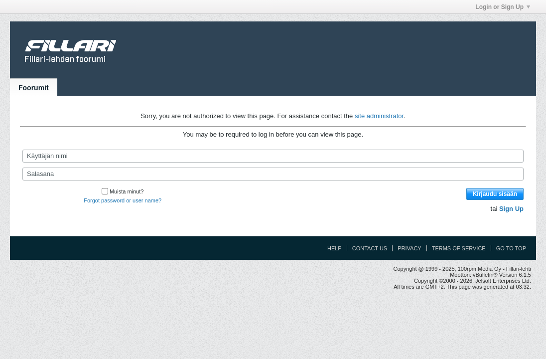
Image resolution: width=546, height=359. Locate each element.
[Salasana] (273, 174)
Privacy (409, 248)
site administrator (379, 116)
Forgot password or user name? (122, 200)
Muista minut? (122, 191)
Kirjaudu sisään (495, 193)
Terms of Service (459, 248)
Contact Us (370, 248)
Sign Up (511, 208)
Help (334, 248)
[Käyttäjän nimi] (273, 156)
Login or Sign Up (502, 6)
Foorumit (33, 88)
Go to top (511, 248)
